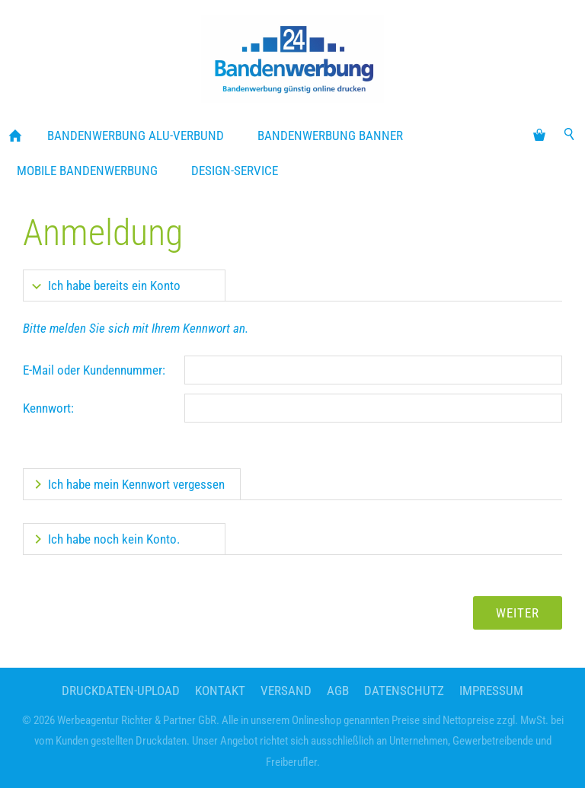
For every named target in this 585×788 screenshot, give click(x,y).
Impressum (491, 690)
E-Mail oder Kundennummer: (94, 370)
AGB (338, 690)
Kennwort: (48, 408)
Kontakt (220, 690)
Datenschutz (404, 690)
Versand (286, 690)
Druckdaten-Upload (121, 690)
